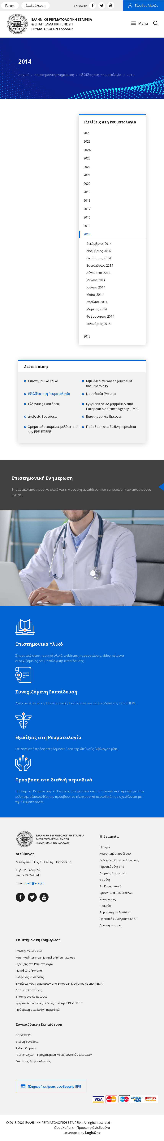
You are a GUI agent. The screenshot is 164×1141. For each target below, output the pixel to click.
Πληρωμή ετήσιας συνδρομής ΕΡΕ (54, 1086)
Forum (10, 5)
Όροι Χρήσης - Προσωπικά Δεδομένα (82, 1127)
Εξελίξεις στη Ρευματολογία (100, 74)
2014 (130, 74)
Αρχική (23, 74)
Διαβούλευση (35, 5)
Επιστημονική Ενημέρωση (54, 74)
